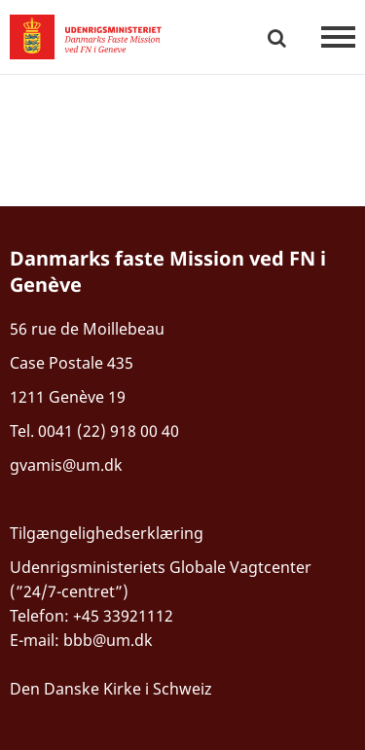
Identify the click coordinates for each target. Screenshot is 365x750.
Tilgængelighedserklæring (106, 533)
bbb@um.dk (108, 640)
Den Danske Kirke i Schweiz (111, 688)
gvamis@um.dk (66, 465)
